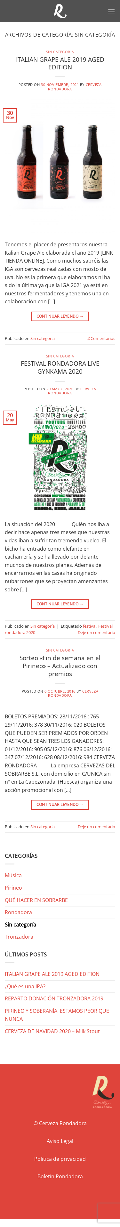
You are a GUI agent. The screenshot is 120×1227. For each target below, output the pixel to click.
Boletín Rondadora (60, 1176)
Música (13, 875)
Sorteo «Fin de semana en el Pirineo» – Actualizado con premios (60, 665)
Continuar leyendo (60, 316)
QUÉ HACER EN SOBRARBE (36, 900)
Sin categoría (60, 51)
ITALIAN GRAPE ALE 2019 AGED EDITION (60, 63)
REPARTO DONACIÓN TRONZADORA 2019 (54, 998)
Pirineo (13, 887)
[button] (111, 11)
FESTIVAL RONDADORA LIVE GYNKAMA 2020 (60, 367)
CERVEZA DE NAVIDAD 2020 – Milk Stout (52, 1031)
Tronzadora (19, 936)
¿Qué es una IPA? (25, 986)
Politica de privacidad (60, 1158)
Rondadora (18, 912)
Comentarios (101, 338)
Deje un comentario (96, 632)
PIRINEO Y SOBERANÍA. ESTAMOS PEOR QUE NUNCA (57, 1015)
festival (89, 626)
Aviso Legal (60, 1141)
